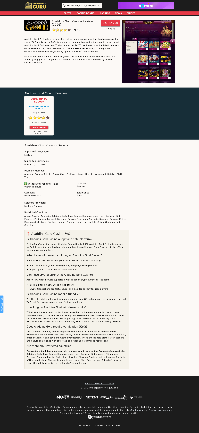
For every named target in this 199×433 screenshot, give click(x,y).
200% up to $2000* (39, 100)
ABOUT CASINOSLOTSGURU (99, 384)
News (118, 13)
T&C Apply (110, 29)
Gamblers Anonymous (160, 410)
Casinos (105, 13)
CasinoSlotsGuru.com (94, 425)
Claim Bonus (39, 127)
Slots (67, 13)
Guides (131, 13)
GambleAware (137, 410)
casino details (81, 48)
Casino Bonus (85, 13)
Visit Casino (110, 23)
